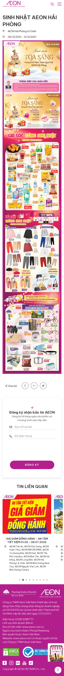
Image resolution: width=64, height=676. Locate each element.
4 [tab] (30, 580)
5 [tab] (33, 580)
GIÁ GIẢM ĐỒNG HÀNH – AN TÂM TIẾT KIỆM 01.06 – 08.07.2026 (27, 540)
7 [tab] (40, 580)
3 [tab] (26, 580)
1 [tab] (19, 580)
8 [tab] (43, 580)
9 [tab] (47, 580)
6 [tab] (37, 580)
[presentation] (34, 449)
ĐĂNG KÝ (32, 464)
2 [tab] (23, 580)
